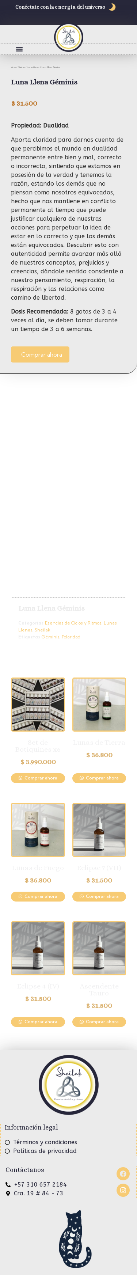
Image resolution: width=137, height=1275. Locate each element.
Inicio (13, 67)
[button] (19, 48)
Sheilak (21, 67)
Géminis (51, 637)
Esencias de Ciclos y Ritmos (73, 623)
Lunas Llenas (33, 67)
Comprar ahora (41, 354)
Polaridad (71, 637)
